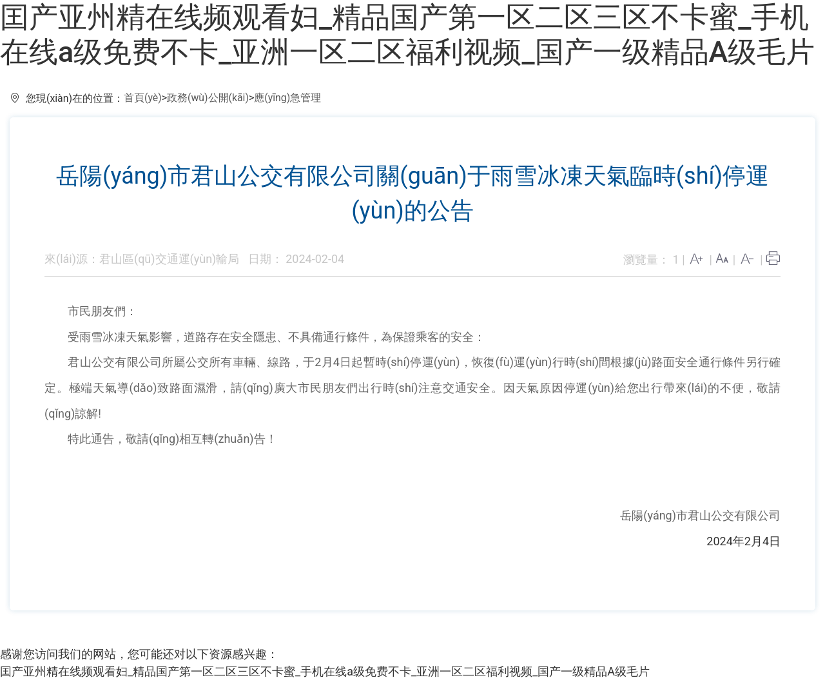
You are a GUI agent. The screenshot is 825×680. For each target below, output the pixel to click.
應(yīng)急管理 (287, 98)
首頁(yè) (143, 98)
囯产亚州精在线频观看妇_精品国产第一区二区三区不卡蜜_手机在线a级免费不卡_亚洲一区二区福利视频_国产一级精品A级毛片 (407, 34)
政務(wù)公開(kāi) (208, 98)
